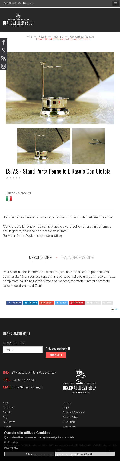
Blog (5, 417)
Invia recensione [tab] (78, 257)
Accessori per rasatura (82, 36)
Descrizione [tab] (40, 257)
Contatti (67, 402)
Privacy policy (57, 348)
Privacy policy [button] (11, 447)
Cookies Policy (70, 417)
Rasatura (58, 36)
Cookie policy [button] (11, 442)
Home (29, 36)
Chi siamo (8, 407)
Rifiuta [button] (29, 454)
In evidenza (9, 422)
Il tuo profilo (69, 422)
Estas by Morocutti (18, 193)
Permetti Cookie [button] (85, 454)
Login (66, 407)
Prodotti (42, 36)
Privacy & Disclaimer (74, 412)
